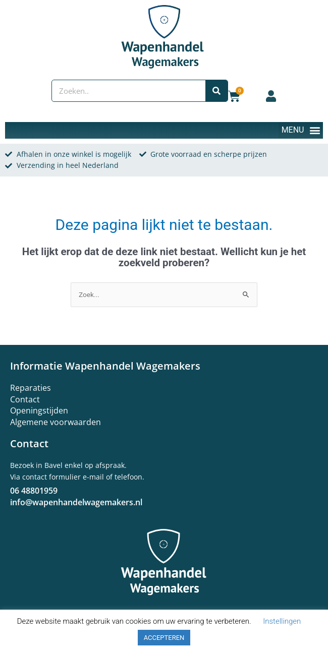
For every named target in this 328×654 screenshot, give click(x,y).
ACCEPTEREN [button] (164, 637)
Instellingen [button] (282, 621)
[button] (301, 130)
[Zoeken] (216, 90)
